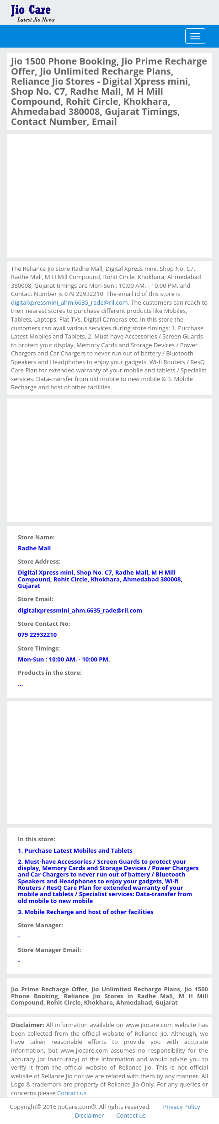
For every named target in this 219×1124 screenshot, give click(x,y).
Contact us (71, 1093)
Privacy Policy (181, 1106)
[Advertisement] (79, 194)
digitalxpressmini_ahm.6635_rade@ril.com (69, 302)
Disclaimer (89, 1115)
